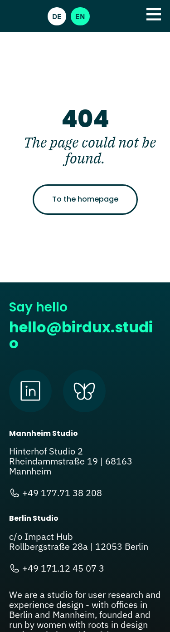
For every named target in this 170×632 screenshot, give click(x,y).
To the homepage (85, 199)
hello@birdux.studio (81, 335)
